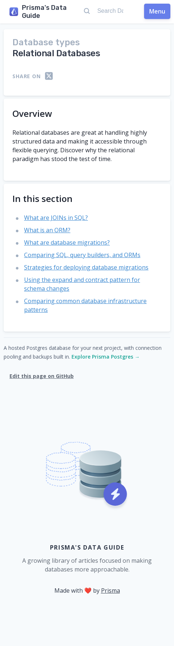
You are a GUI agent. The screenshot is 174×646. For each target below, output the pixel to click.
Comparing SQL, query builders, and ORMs (82, 255)
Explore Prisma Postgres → (105, 356)
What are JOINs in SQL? (56, 218)
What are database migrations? (67, 242)
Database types (46, 42)
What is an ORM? (47, 230)
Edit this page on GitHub (41, 376)
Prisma (110, 590)
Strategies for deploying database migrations (86, 267)
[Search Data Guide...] (110, 11)
